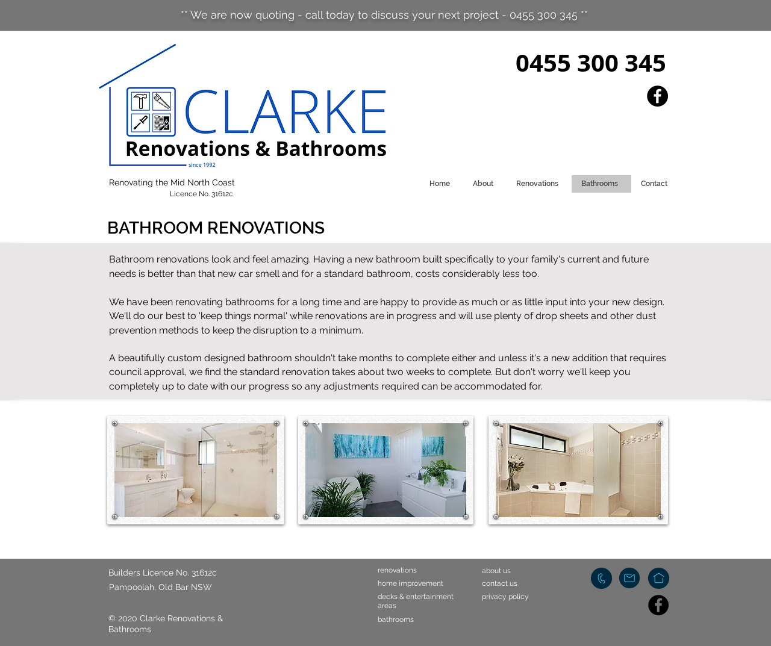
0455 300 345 (591, 62)
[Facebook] (657, 96)
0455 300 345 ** (549, 14)
